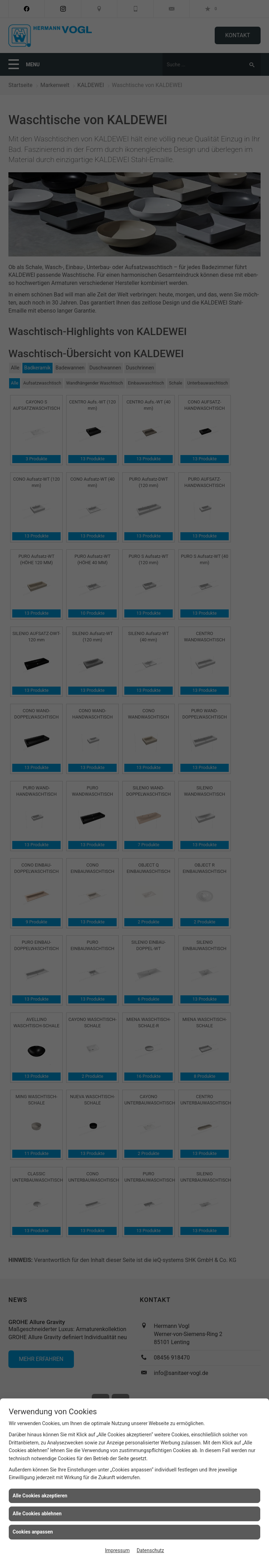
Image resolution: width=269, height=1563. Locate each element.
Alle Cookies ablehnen (37, 1513)
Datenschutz (150, 1550)
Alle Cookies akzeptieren (40, 1495)
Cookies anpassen (33, 1532)
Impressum (117, 1550)
